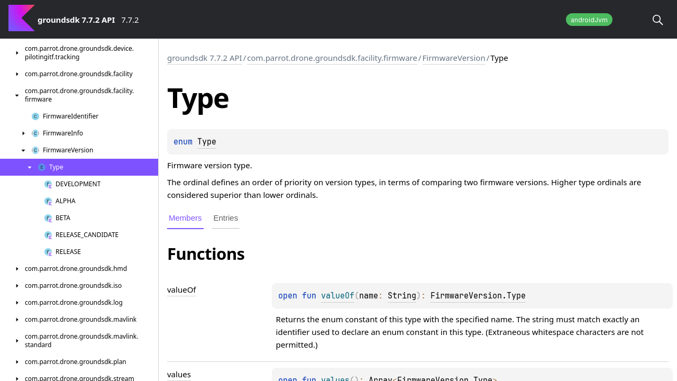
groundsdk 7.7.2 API (204, 57)
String (402, 296)
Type (206, 142)
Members (185, 217)
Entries (226, 217)
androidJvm (589, 20)
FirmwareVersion (454, 57)
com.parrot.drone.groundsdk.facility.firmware (332, 57)
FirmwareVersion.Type (478, 296)
